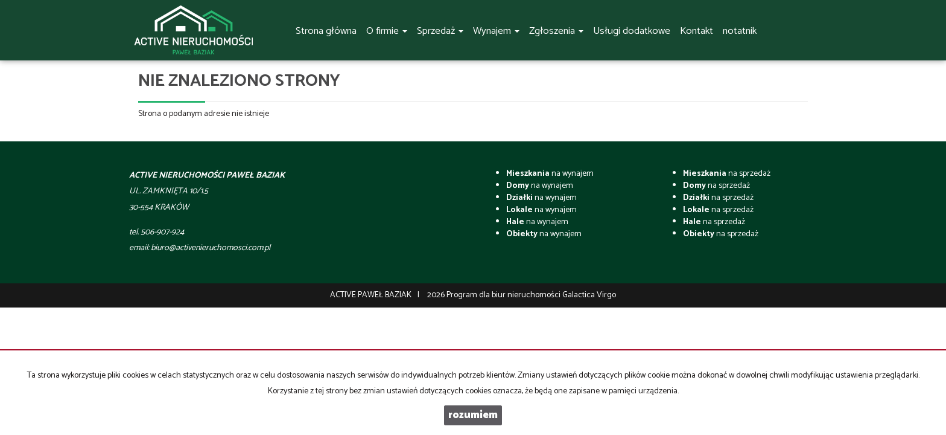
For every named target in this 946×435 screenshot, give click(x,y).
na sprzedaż (726, 174)
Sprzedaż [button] (440, 31)
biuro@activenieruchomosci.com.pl (210, 248)
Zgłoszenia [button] (556, 31)
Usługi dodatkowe (631, 31)
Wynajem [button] (496, 31)
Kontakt (696, 31)
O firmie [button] (386, 31)
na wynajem (550, 174)
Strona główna (326, 31)
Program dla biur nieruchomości (504, 295)
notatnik (740, 31)
